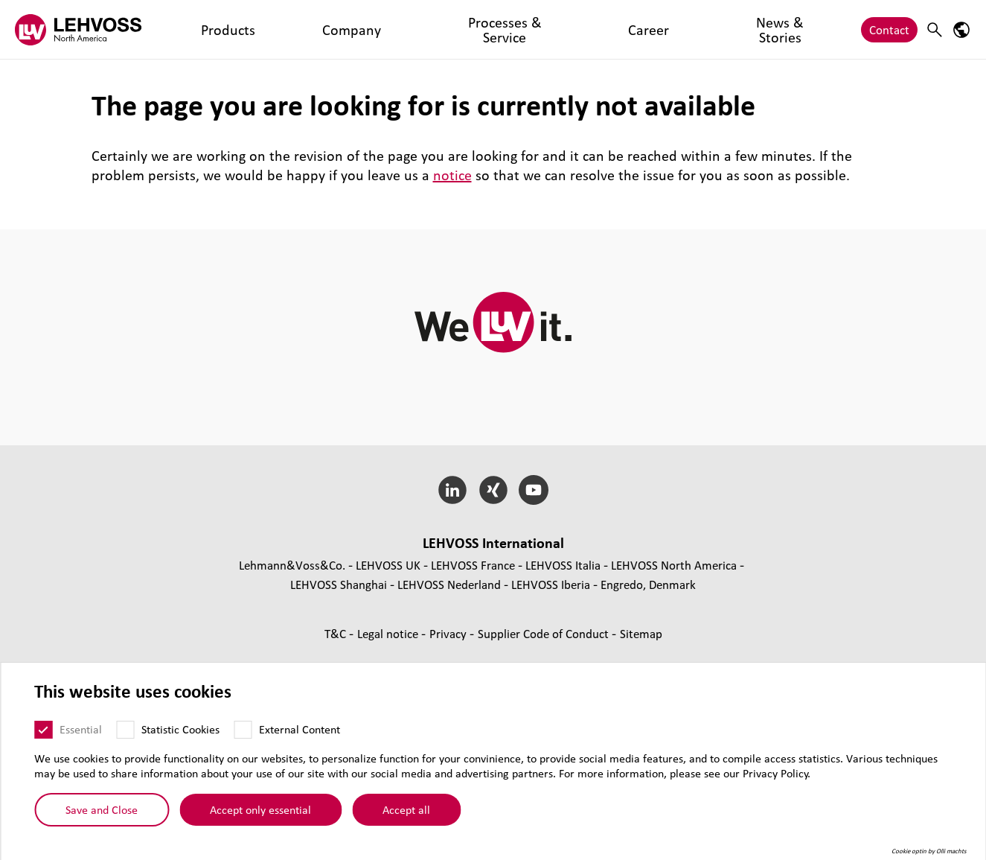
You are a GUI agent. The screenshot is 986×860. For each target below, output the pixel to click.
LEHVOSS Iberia (550, 584)
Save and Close (101, 809)
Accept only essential (260, 809)
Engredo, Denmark (648, 584)
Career (438, 29)
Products (199, 29)
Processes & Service (355, 29)
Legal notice (389, 633)
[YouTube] (533, 490)
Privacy (449, 633)
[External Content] (243, 730)
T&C (336, 633)
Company (262, 29)
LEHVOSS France (473, 565)
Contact (889, 29)
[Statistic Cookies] (125, 730)
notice (452, 175)
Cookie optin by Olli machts (929, 851)
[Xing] (493, 490)
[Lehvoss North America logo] (78, 29)
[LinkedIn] (452, 490)
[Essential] (43, 730)
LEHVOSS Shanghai (338, 584)
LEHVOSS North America (674, 565)
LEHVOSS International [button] (493, 543)
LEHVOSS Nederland (449, 584)
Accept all (406, 809)
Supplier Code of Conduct (545, 633)
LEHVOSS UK (388, 565)
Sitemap (641, 633)
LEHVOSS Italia (563, 565)
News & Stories (511, 29)
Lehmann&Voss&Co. (292, 565)
